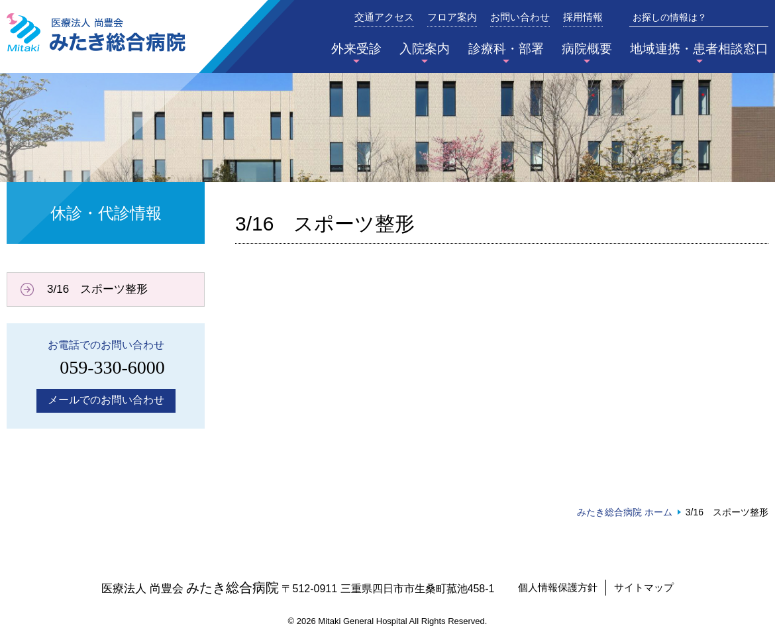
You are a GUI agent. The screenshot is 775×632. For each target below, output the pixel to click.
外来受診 (356, 49)
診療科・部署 (506, 49)
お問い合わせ (520, 17)
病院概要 (587, 49)
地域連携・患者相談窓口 (699, 49)
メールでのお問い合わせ (106, 399)
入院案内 (424, 49)
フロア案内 (452, 17)
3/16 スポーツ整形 (97, 289)
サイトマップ (644, 587)
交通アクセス (384, 17)
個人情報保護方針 (557, 587)
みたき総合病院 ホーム (624, 512)
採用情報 (583, 17)
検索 (759, 17)
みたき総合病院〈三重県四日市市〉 (96, 32)
